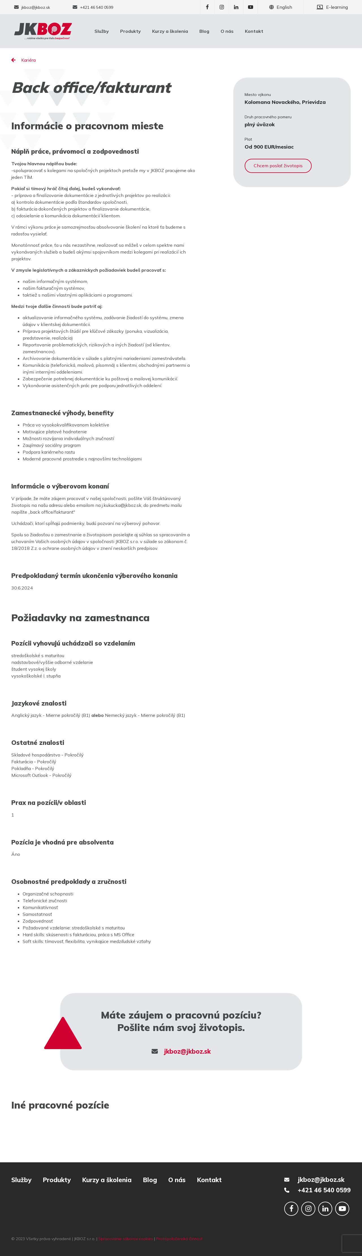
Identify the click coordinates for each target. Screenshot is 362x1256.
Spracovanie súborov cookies (125, 1238)
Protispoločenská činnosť (179, 1238)
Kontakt (254, 31)
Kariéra (23, 60)
